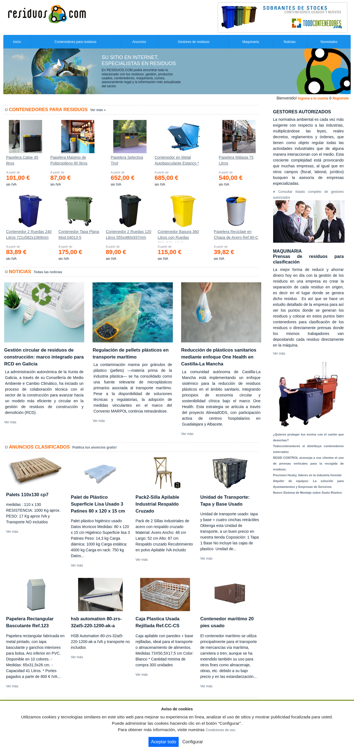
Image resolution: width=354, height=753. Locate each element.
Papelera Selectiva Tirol (127, 160)
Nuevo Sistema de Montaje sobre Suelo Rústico (307, 492)
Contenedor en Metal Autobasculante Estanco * (177, 160)
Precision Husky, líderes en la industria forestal (307, 475)
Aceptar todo (163, 741)
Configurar (192, 741)
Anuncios (139, 42)
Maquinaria (250, 42)
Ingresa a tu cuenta (313, 98)
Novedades (328, 42)
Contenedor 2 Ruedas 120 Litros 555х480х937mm (128, 234)
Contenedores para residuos (75, 42)
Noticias (290, 42)
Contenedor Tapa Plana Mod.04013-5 (78, 234)
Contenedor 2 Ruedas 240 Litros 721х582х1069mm (29, 234)
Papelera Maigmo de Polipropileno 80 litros (69, 160)
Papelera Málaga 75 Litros (236, 160)
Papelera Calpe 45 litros (22, 160)
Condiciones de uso (220, 730)
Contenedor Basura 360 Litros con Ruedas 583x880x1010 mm (178, 235)
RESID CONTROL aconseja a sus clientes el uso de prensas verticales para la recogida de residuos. (308, 463)
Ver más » (98, 110)
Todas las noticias (48, 272)
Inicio (17, 42)
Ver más (10, 422)
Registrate (340, 98)
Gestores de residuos (193, 42)
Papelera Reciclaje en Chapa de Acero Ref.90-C (236, 234)
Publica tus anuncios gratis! (94, 447)
